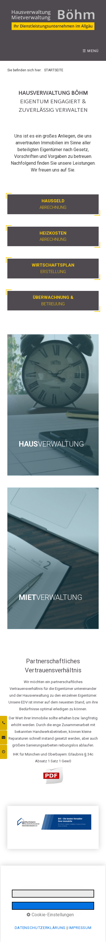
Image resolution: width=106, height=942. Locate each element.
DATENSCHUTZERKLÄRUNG (64, 889)
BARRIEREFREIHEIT (68, 902)
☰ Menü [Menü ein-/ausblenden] (91, 51)
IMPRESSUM (31, 889)
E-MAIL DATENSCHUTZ (76, 896)
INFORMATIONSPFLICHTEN (35, 896)
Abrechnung (53, 204)
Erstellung (53, 268)
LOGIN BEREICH (39, 902)
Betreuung (53, 300)
